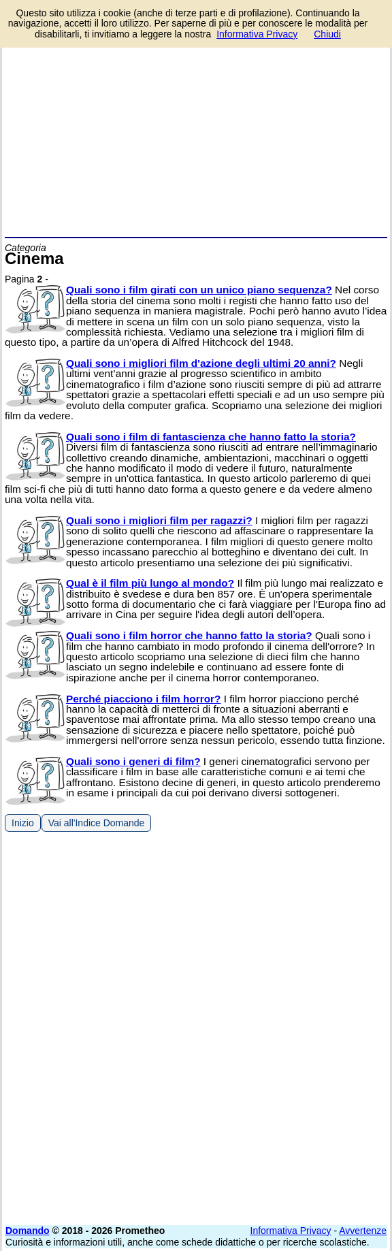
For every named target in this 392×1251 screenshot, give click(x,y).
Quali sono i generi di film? (133, 761)
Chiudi (327, 34)
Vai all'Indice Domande (96, 822)
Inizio (23, 822)
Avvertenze (363, 1230)
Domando (27, 1230)
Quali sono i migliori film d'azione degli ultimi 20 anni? (201, 363)
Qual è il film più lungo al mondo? (150, 583)
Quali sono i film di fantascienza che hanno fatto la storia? (211, 436)
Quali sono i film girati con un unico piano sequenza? (199, 289)
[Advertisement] (196, 134)
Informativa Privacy (290, 1230)
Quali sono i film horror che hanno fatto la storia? (189, 635)
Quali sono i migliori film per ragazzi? (159, 520)
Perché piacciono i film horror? (143, 698)
